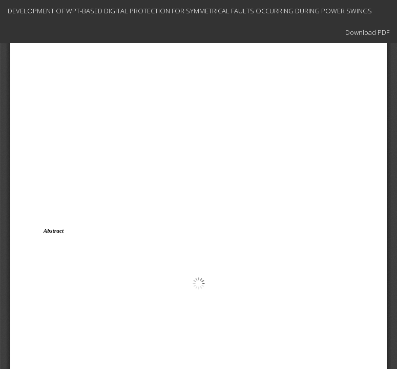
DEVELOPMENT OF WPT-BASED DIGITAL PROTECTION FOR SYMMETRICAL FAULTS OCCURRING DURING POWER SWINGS (190, 10)
